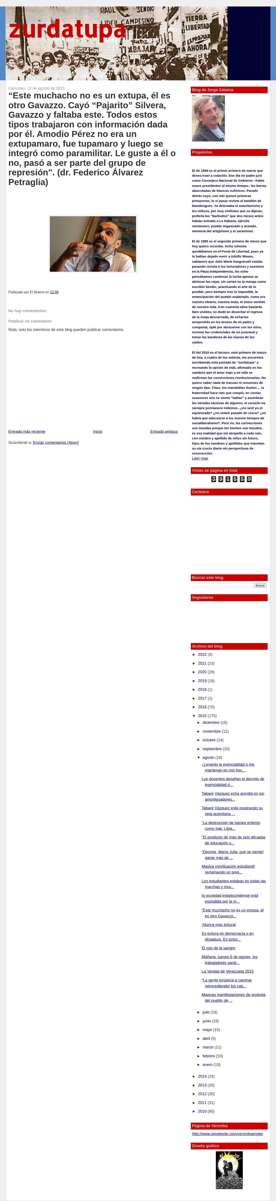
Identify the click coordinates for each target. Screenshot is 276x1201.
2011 (203, 1103)
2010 (203, 1111)
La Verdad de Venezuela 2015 (228, 971)
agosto (209, 757)
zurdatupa (67, 28)
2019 (203, 681)
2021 (203, 663)
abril (207, 1038)
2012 (203, 1094)
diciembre (212, 722)
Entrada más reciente (26, 431)
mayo (208, 1030)
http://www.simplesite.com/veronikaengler (227, 1134)
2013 (203, 1085)
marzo (209, 1047)
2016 (203, 707)
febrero (209, 1056)
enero (208, 1065)
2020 (203, 672)
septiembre (213, 749)
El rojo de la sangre (218, 948)
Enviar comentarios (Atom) (56, 442)
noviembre (212, 731)
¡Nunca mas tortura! (219, 925)
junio (207, 1021)
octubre (210, 740)
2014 (203, 1076)
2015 (203, 716)
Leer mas (200, 458)
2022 (203, 654)
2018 (203, 689)
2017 (203, 698)
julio (207, 1012)
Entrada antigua (164, 431)
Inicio (97, 431)
